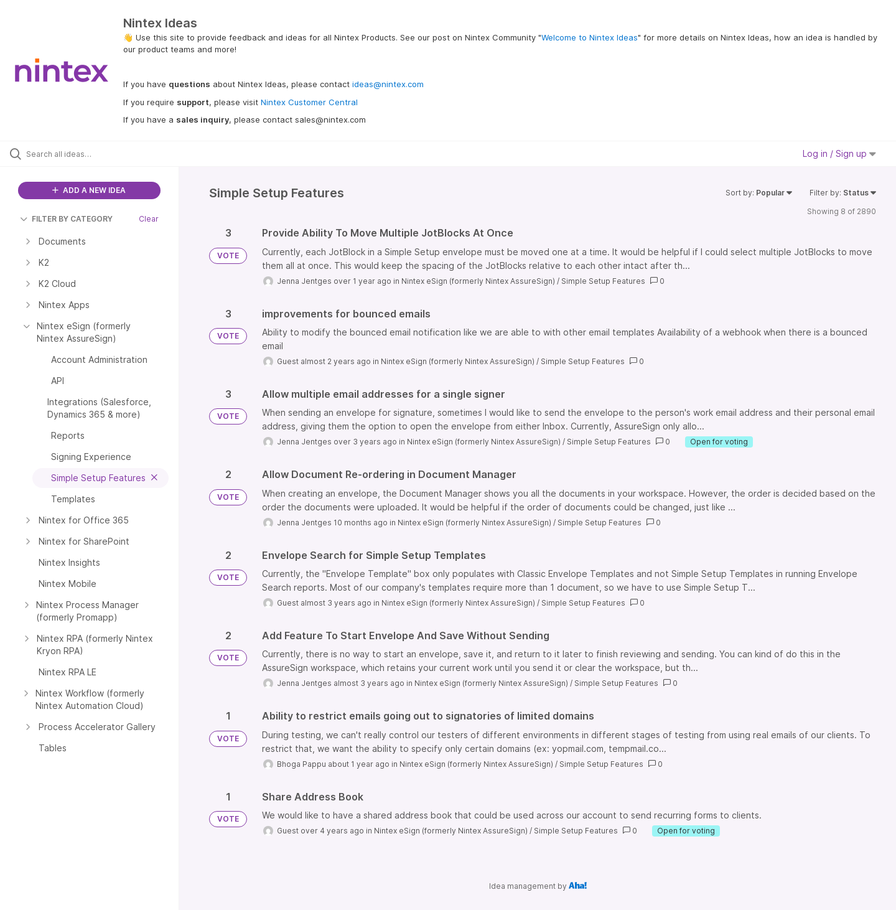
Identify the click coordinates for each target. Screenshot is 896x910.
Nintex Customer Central (309, 102)
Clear (149, 218)
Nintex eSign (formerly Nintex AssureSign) (478, 281)
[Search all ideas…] (105, 153)
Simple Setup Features (603, 281)
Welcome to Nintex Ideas (589, 37)
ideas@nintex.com (388, 84)
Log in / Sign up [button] (839, 153)
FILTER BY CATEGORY (66, 218)
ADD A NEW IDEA (89, 190)
